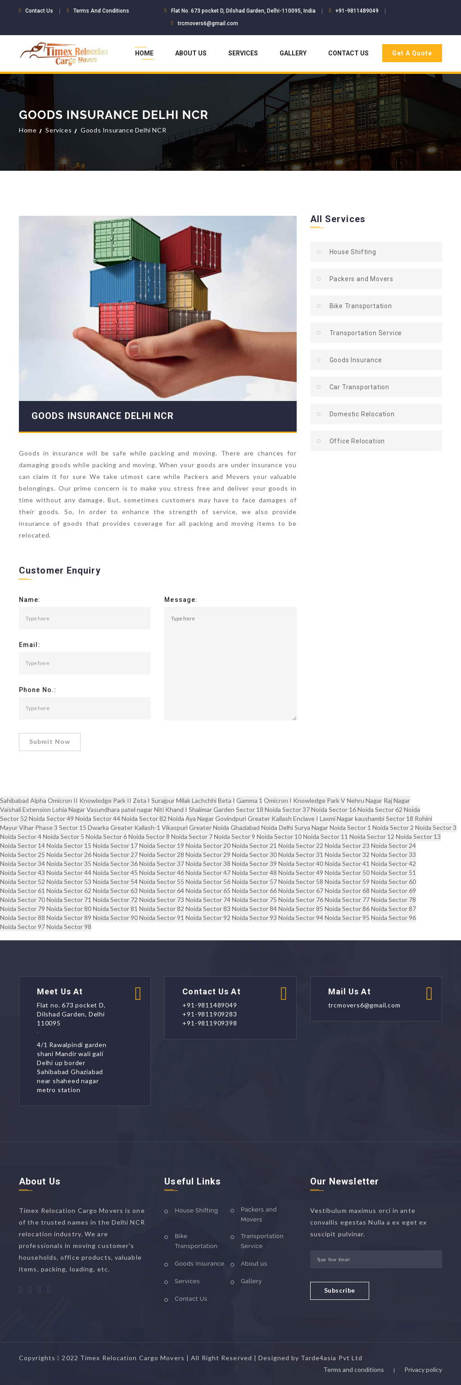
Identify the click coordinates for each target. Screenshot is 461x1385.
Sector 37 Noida (304, 809)
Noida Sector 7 (191, 836)
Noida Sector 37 (161, 863)
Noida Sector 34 (22, 863)
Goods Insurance (356, 360)
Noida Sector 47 (207, 872)
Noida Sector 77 (347, 899)
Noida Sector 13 (418, 836)
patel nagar (137, 809)
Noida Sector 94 (300, 917)
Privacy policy (423, 1369)
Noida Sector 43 (22, 872)
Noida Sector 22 (300, 845)
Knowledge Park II (105, 800)
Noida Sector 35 (68, 863)
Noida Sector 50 (347, 872)
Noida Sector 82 (161, 908)
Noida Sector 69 (393, 890)
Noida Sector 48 (254, 872)
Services (243, 53)
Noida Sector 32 (347, 854)
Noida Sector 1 (350, 827)
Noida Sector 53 (68, 881)
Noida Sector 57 (254, 881)
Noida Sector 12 (371, 836)
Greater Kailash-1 (135, 827)
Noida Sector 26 (68, 854)
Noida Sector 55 (161, 881)
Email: (30, 645)
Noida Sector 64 (161, 890)
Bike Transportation (361, 306)
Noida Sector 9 (234, 836)
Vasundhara (103, 809)
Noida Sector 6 (106, 836)
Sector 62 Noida (397, 809)
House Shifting (353, 251)
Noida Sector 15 (68, 845)
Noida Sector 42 (393, 863)
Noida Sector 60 (393, 881)
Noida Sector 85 (300, 908)
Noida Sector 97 (22, 926)
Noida (269, 827)
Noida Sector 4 (20, 836)
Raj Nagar (397, 800)
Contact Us (348, 53)
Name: (30, 600)
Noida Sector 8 (149, 836)
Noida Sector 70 (22, 899)
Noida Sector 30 (254, 854)
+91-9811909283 (209, 1014)
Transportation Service (366, 333)
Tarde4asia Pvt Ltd (331, 1358)
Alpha (38, 800)
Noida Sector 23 (347, 845)
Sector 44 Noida (115, 818)
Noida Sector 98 (68, 926)
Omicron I (278, 800)
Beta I (226, 800)
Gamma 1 (249, 800)
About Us (191, 53)
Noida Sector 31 (300, 854)
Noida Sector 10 (279, 836)
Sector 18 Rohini (409, 818)
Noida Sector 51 (393, 872)
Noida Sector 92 (207, 917)
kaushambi (369, 818)
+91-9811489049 (357, 11)
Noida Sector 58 (300, 881)
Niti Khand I (170, 809)
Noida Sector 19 (161, 845)
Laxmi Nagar (336, 818)
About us (254, 1263)
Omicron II (63, 800)
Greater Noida (209, 827)
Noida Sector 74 (207, 899)
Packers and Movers (361, 278)
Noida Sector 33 (393, 854)
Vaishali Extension (25, 809)
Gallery (293, 53)
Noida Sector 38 (207, 863)
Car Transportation (359, 387)
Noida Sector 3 (435, 827)
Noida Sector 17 (115, 845)
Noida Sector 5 (63, 836)
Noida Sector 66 (254, 890)
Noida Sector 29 (207, 854)
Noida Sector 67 (300, 890)
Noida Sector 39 (254, 863)
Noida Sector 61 (22, 890)
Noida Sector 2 (393, 827)
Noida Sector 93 (254, 917)
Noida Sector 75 (254, 899)
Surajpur (163, 800)
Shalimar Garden (212, 809)
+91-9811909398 (209, 1023)
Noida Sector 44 (68, 872)
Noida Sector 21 (254, 845)
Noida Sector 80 (68, 908)
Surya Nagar (311, 827)
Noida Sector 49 (300, 872)
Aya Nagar (199, 818)
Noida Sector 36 (115, 863)
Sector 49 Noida (68, 818)
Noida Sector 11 (325, 836)
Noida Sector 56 (207, 881)
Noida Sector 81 (115, 908)
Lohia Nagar (68, 809)
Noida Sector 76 (300, 899)
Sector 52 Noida (22, 818)
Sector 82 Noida (161, 818)
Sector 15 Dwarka (84, 827)
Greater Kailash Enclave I (283, 818)
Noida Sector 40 (300, 863)
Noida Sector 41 (347, 863)
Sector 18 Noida (258, 809)
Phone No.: (37, 690)
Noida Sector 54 (115, 881)
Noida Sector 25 (22, 854)
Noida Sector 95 (347, 917)
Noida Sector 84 (254, 908)
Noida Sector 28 (161, 854)
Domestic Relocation (362, 414)
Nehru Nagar (364, 800)
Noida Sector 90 (115, 917)
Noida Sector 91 (161, 917)
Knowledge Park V (319, 800)
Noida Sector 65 (207, 890)
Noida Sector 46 (161, 872)
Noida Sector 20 (207, 845)
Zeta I (141, 800)
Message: (181, 600)
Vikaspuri (175, 827)
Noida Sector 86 (347, 908)
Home (144, 53)
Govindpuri (230, 818)
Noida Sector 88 (22, 917)
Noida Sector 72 (115, 899)
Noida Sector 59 (347, 881)
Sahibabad (14, 800)
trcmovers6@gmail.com (208, 23)
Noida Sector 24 (393, 845)
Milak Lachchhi (196, 800)
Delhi (286, 827)
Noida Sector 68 (347, 890)
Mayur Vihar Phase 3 (29, 827)
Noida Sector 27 (115, 854)
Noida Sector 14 (22, 845)
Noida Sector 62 (68, 890)
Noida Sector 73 (161, 899)
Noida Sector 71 (68, 899)
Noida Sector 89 (68, 917)
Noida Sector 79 (22, 908)
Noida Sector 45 (115, 872)
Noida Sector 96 (393, 917)
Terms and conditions (353, 1369)
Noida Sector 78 (393, 899)
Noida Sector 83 (207, 908)
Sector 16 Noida (351, 809)
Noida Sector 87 (393, 908)
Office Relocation (357, 441)
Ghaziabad (245, 827)
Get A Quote (412, 53)
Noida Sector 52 (22, 881)
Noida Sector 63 (115, 890)
